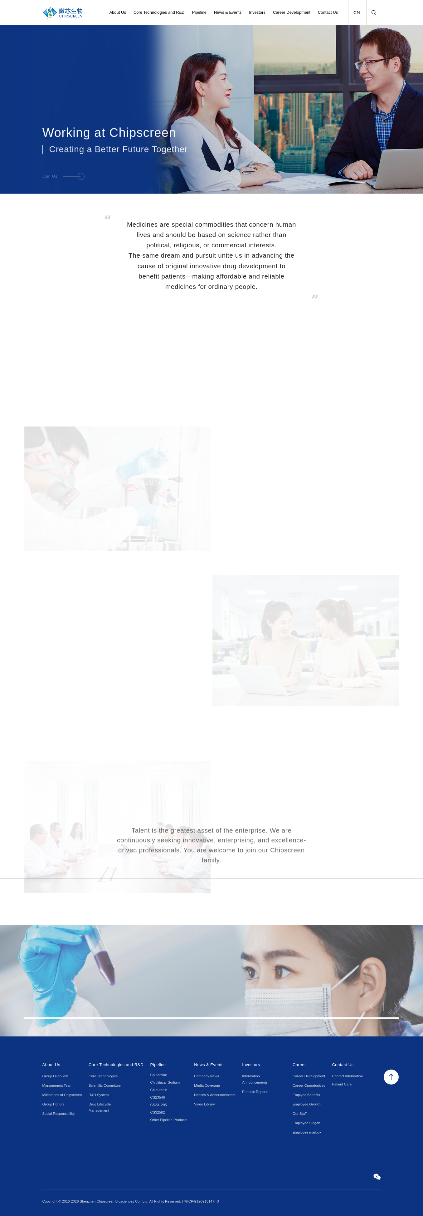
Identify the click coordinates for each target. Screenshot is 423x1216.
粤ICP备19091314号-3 (201, 1201)
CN (356, 12)
